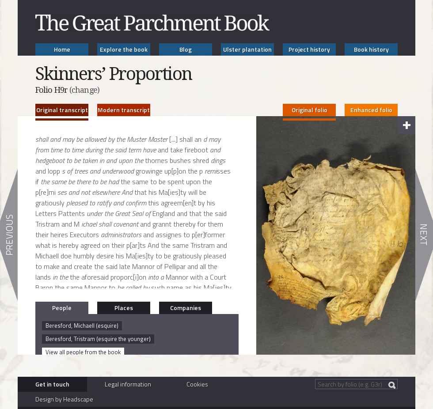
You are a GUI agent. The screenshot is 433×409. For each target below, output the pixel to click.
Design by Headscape (64, 399)
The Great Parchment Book (152, 23)
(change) (84, 90)
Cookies (197, 384)
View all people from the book (83, 352)
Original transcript (62, 109)
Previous (9, 235)
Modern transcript (124, 109)
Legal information (128, 384)
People (62, 307)
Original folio (309, 109)
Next (424, 235)
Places (123, 307)
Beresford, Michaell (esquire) (82, 325)
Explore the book (124, 49)
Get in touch (52, 384)
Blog (185, 49)
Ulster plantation (247, 49)
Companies (185, 307)
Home (62, 49)
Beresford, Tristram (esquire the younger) (98, 338)
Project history (309, 49)
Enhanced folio (371, 109)
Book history (371, 49)
